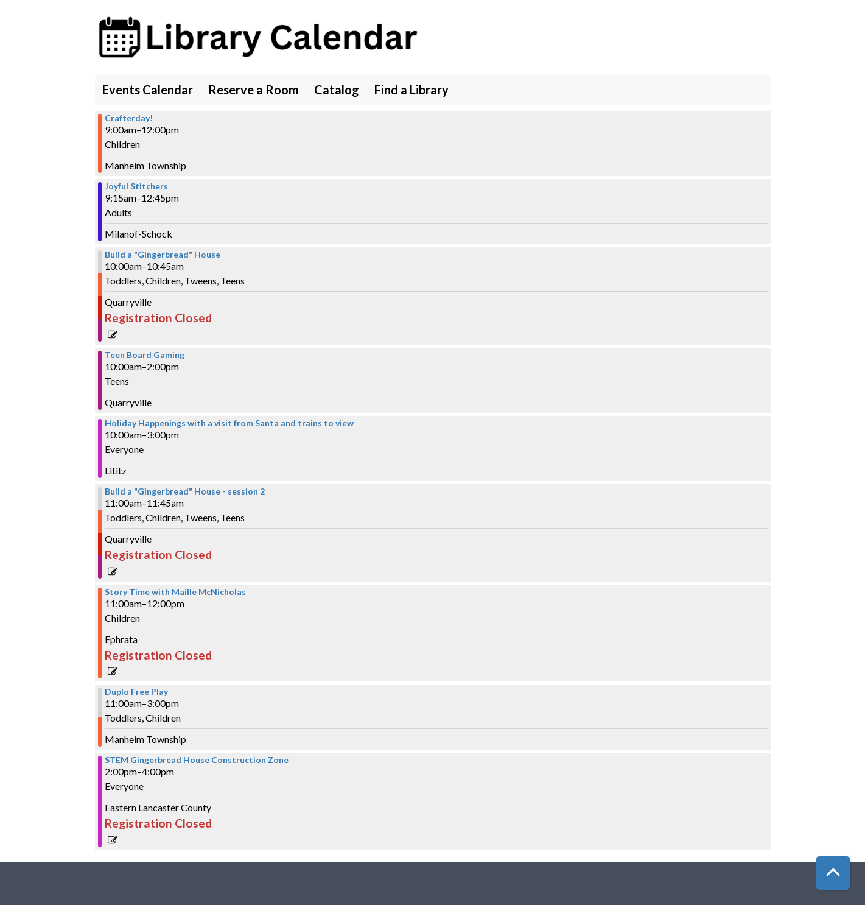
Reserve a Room (253, 89)
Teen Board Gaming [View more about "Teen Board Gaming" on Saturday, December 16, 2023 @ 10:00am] (144, 355)
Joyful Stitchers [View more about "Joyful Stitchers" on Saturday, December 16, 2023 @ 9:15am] (136, 186)
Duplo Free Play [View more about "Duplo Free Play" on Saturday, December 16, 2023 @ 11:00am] (136, 692)
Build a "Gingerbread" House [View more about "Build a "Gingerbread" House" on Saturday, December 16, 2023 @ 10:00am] (162, 254)
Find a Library (411, 89)
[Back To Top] (833, 873)
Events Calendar (147, 89)
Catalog (336, 89)
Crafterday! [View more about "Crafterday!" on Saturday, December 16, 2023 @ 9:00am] (129, 118)
